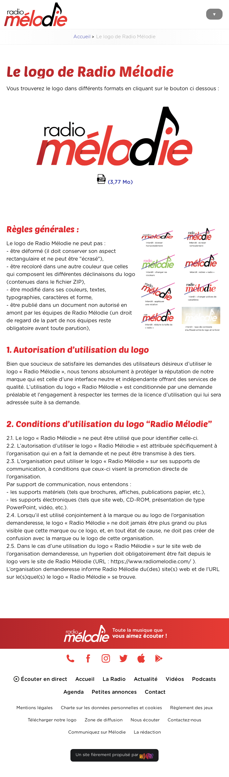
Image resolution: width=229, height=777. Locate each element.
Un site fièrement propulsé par (114, 756)
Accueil (82, 36)
